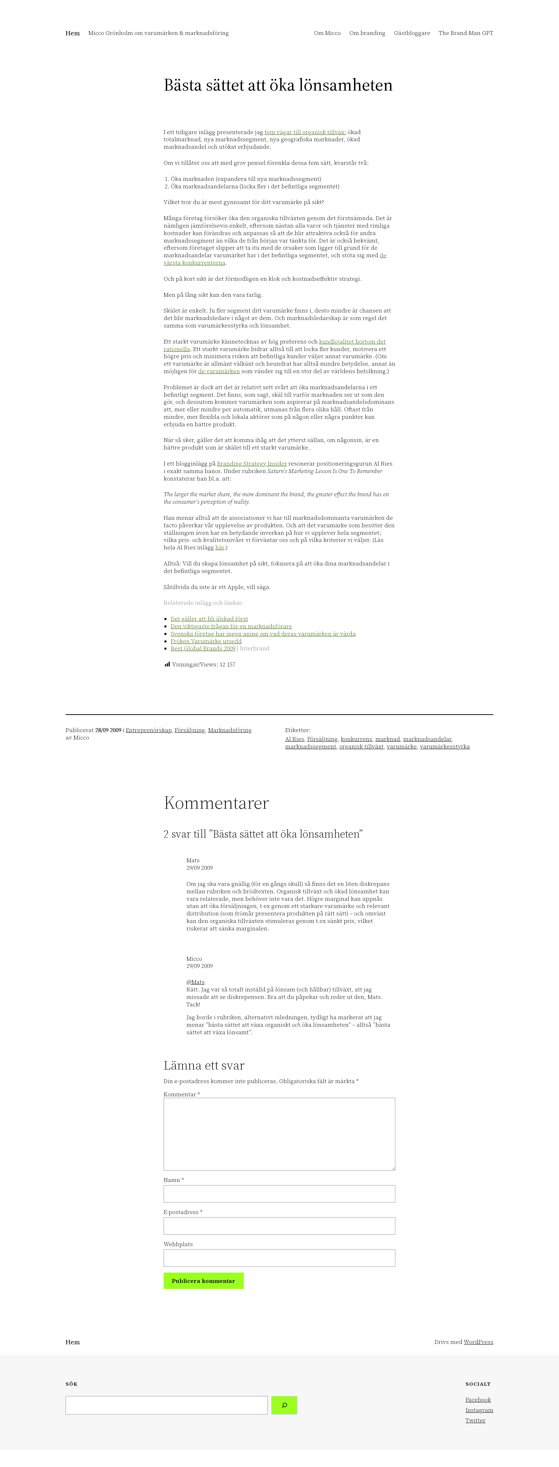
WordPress (478, 1342)
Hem (73, 33)
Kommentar (182, 1094)
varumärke (402, 746)
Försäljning (190, 730)
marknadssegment (310, 746)
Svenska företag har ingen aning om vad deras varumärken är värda (263, 634)
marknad (387, 739)
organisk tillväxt (361, 746)
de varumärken (219, 371)
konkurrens (356, 739)
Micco (194, 959)
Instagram (479, 1410)
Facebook (478, 1399)
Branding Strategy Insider (252, 463)
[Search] (284, 1405)
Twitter (476, 1420)
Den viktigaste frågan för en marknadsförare (231, 626)
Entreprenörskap (148, 730)
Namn (174, 1180)
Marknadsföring (230, 730)
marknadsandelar (427, 739)
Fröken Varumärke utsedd (206, 641)
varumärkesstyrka (445, 746)
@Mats (195, 982)
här (219, 547)
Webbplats (178, 1244)
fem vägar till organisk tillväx (304, 132)
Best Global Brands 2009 (203, 648)
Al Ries (294, 739)
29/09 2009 (199, 868)
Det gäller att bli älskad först (209, 619)
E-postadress (183, 1212)
